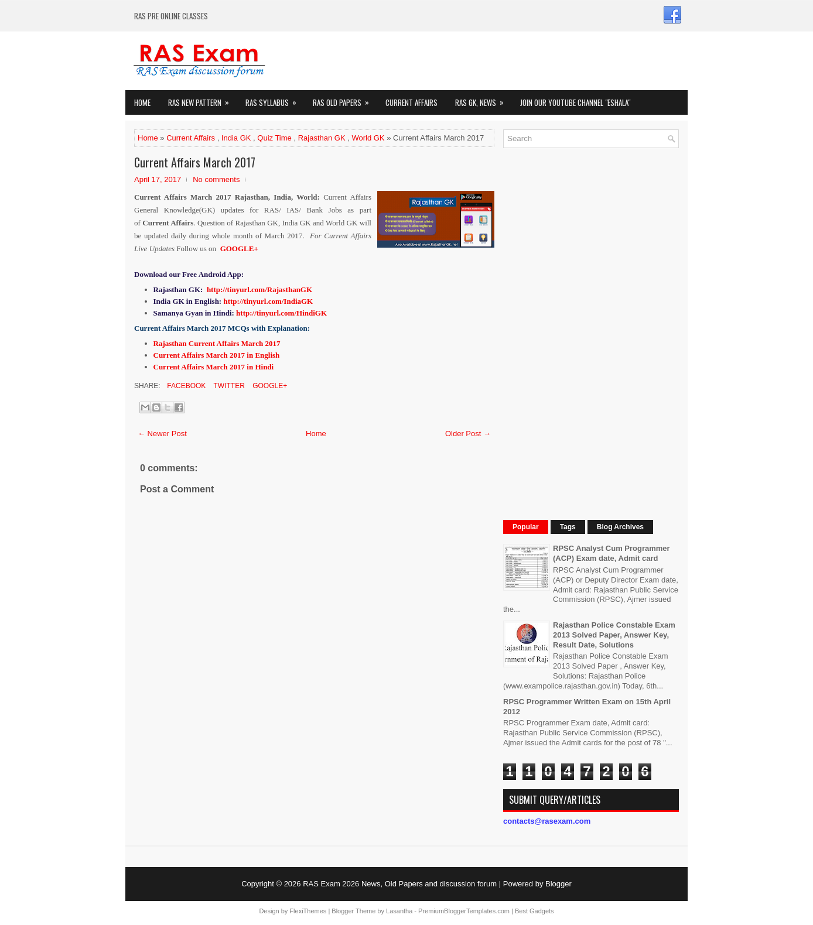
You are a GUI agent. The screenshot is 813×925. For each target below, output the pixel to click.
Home (142, 102)
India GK (236, 137)
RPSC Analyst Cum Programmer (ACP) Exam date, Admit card (611, 553)
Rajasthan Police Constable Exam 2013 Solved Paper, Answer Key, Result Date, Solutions (614, 635)
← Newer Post (162, 433)
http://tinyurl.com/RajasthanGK (259, 289)
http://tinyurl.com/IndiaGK (268, 301)
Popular (526, 527)
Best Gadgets (534, 910)
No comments (216, 179)
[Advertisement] (591, 332)
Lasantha (399, 910)
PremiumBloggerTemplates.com (464, 910)
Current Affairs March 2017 (194, 162)
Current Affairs (411, 102)
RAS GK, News (483, 99)
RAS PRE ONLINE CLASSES (171, 16)
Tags (568, 527)
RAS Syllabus (274, 99)
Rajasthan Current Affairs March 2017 (217, 343)
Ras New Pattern (202, 99)
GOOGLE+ (239, 248)
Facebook (185, 386)
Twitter (227, 386)
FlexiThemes (307, 910)
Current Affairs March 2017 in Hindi (213, 366)
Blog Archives (620, 527)
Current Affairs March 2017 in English (216, 355)
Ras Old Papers (345, 99)
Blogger (558, 883)
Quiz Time (274, 137)
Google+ (269, 386)
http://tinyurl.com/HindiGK (281, 313)
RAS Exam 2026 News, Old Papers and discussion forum (400, 883)
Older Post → (468, 433)
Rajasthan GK (322, 137)
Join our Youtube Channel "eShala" (575, 102)
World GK (367, 137)
